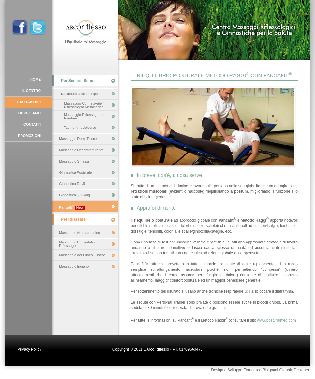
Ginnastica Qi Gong (74, 195)
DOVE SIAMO (29, 113)
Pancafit (72, 207)
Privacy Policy (29, 349)
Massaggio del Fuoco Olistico (82, 255)
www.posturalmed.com (276, 320)
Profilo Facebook (20, 27)
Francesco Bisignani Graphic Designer (276, 370)
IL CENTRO (31, 91)
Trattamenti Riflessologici (78, 94)
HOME (35, 79)
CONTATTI (32, 124)
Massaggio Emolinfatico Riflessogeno (77, 244)
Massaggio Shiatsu (74, 161)
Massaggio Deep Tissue (78, 139)
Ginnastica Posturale (75, 172)
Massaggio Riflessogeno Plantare (83, 116)
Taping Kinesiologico (80, 127)
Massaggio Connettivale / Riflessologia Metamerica (84, 105)
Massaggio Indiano (74, 266)
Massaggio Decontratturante (81, 150)
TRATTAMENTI (28, 102)
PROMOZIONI (29, 135)
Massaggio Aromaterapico (79, 232)
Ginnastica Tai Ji (72, 184)
